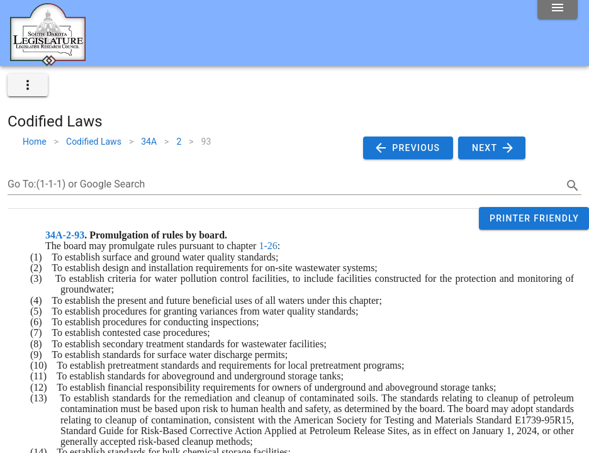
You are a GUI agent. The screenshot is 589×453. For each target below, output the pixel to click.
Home (35, 142)
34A (149, 142)
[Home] (48, 61)
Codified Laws (93, 142)
